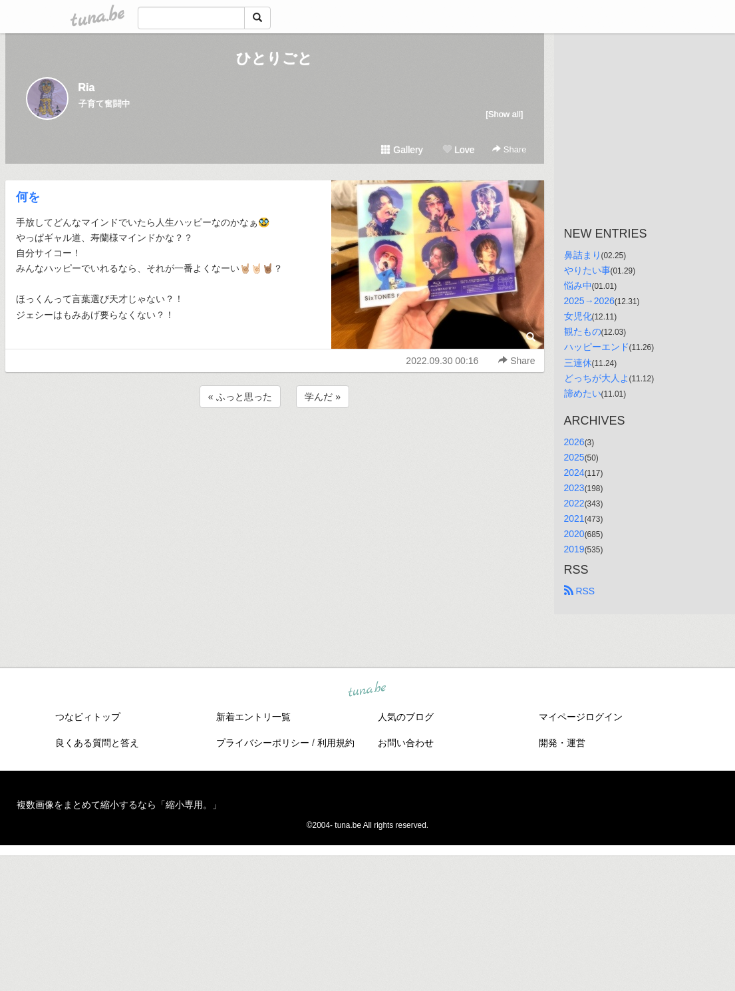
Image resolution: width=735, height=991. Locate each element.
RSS (579, 591)
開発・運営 (562, 742)
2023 (574, 488)
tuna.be (367, 690)
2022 (574, 503)
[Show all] (504, 114)
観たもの (582, 331)
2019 (574, 549)
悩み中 (578, 285)
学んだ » (323, 396)
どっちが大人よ (596, 378)
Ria (86, 87)
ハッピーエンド (596, 346)
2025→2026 (589, 301)
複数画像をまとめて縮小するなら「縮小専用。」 (119, 804)
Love (458, 149)
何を (28, 197)
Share (509, 149)
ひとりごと (274, 58)
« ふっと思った (240, 396)
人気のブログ (406, 716)
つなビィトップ (87, 716)
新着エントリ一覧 (253, 716)
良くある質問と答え (97, 742)
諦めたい (582, 393)
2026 (574, 442)
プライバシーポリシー (262, 742)
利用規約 (336, 742)
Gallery (401, 149)
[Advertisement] (274, 447)
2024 (574, 472)
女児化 (578, 316)
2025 (574, 457)
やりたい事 (587, 270)
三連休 (578, 362)
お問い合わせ (406, 742)
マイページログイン (581, 716)
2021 (574, 518)
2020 (574, 533)
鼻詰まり (582, 255)
